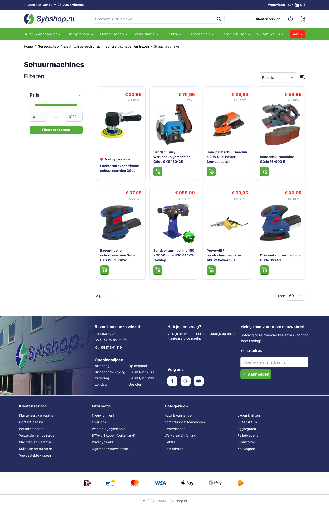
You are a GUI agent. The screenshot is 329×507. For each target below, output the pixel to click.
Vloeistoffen (246, 442)
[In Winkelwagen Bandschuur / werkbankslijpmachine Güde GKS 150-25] (157, 171)
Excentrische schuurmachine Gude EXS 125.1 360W (117, 255)
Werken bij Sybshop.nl (109, 429)
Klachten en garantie (35, 442)
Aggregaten (246, 429)
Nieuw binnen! (103, 415)
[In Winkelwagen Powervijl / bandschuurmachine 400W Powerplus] (211, 269)
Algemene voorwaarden (110, 449)
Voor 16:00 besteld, (61, 5)
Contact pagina (31, 422)
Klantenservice (268, 19)
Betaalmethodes (31, 429)
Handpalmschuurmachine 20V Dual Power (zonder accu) (227, 157)
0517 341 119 (108, 347)
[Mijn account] (290, 19)
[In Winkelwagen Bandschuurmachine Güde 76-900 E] (264, 171)
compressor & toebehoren (185, 422)
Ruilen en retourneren (35, 449)
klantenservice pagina (184, 338)
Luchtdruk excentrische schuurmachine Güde (119, 168)
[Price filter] (56, 95)
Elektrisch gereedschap (82, 46)
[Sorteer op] (278, 77)
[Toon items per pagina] (295, 296)
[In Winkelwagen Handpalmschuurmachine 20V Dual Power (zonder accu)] (211, 171)
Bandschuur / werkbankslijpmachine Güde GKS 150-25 (172, 157)
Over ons (99, 422)
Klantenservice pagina (36, 415)
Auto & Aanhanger (179, 415)
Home (28, 46)
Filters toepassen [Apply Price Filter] (56, 130)
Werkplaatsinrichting (180, 435)
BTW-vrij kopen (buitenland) (113, 435)
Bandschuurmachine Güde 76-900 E (277, 159)
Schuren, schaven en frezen (127, 46)
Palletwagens (247, 435)
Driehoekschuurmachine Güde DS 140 (280, 257)
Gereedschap (48, 46)
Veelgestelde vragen (35, 455)
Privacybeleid (102, 442)
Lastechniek (174, 449)
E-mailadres (251, 350)
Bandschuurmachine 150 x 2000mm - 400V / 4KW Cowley (174, 255)
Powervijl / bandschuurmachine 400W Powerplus (224, 255)
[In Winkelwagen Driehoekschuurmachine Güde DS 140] (264, 269)
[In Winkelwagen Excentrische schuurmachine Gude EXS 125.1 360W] (104, 269)
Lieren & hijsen (248, 415)
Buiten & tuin (247, 422)
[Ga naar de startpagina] (49, 19)
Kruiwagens (246, 449)
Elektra (170, 442)
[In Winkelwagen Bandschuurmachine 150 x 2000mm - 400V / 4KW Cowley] (157, 269)
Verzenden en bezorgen (37, 435)
